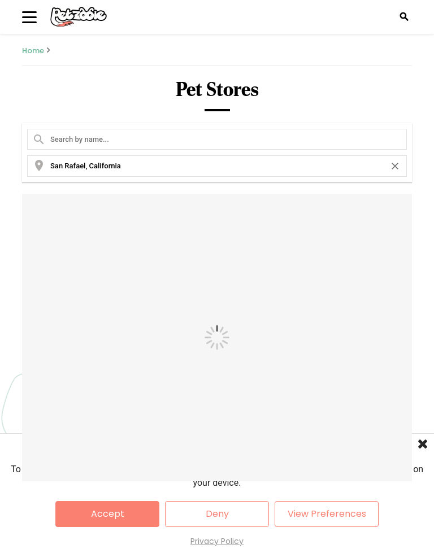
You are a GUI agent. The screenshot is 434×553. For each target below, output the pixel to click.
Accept (107, 513)
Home (33, 50)
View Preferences (327, 513)
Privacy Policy (217, 541)
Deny (217, 513)
